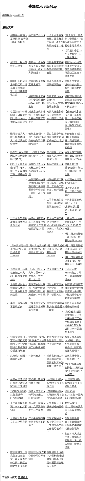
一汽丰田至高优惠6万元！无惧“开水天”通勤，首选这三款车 (73, 206)
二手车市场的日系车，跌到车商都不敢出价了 (55, 203)
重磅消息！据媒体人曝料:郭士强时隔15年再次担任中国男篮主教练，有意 (55, 459)
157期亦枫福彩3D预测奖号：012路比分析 (18, 394)
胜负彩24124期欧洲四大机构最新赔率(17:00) (19, 156)
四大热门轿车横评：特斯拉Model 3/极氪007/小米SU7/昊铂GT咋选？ (56, 225)
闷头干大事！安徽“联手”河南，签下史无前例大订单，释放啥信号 (18, 171)
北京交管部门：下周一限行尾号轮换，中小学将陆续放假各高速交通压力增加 (18, 344)
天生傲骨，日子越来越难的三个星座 (55, 406)
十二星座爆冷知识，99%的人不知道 (18, 406)
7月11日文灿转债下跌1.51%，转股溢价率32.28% (74, 237)
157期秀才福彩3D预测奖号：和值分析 (55, 383)
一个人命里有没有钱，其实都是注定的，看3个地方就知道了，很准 (56, 42)
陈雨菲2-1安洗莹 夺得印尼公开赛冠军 (37, 456)
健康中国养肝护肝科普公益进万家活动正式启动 (18, 383)
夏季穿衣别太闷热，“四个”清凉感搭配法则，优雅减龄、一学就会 (36, 291)
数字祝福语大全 (55, 164)
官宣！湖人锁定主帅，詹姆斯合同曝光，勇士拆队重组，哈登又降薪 (73, 440)
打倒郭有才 (34, 355)
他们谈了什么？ (36, 35)
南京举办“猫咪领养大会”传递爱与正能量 (56, 306)
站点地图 (19, 15)
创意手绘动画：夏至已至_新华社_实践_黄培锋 (19, 39)
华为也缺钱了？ (55, 269)
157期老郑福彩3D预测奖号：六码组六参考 (73, 383)
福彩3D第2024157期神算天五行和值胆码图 (74, 394)
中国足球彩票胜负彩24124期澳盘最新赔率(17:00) (74, 156)
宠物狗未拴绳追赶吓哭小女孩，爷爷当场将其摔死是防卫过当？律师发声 (73, 69)
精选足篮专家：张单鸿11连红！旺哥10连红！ (36, 394)
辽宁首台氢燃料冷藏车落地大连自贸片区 (18, 222)
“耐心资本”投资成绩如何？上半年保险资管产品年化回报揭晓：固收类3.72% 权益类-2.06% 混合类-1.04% (73, 321)
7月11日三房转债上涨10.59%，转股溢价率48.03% (74, 249)
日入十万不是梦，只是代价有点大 (73, 191)
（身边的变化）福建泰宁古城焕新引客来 (36, 306)
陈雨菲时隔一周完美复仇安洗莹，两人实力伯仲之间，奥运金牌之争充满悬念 (18, 459)
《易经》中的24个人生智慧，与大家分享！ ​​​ (73, 54)
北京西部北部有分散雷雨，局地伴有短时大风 (55, 340)
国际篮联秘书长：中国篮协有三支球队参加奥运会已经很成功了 (55, 425)
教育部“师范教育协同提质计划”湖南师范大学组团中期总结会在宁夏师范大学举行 (74, 291)
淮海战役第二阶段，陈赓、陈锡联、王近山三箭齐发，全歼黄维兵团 (55, 186)
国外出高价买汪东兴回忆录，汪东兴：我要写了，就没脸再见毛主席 (18, 88)
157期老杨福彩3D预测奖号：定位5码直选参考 (55, 394)
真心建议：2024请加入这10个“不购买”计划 (56, 156)
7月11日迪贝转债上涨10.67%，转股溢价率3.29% (37, 249)
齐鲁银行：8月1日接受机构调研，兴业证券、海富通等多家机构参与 (73, 140)
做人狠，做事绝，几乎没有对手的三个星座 (36, 406)
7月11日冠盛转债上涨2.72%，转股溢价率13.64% (74, 261)
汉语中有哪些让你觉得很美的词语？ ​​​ (36, 422)
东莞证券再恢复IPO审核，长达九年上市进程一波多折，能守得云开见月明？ (73, 344)
